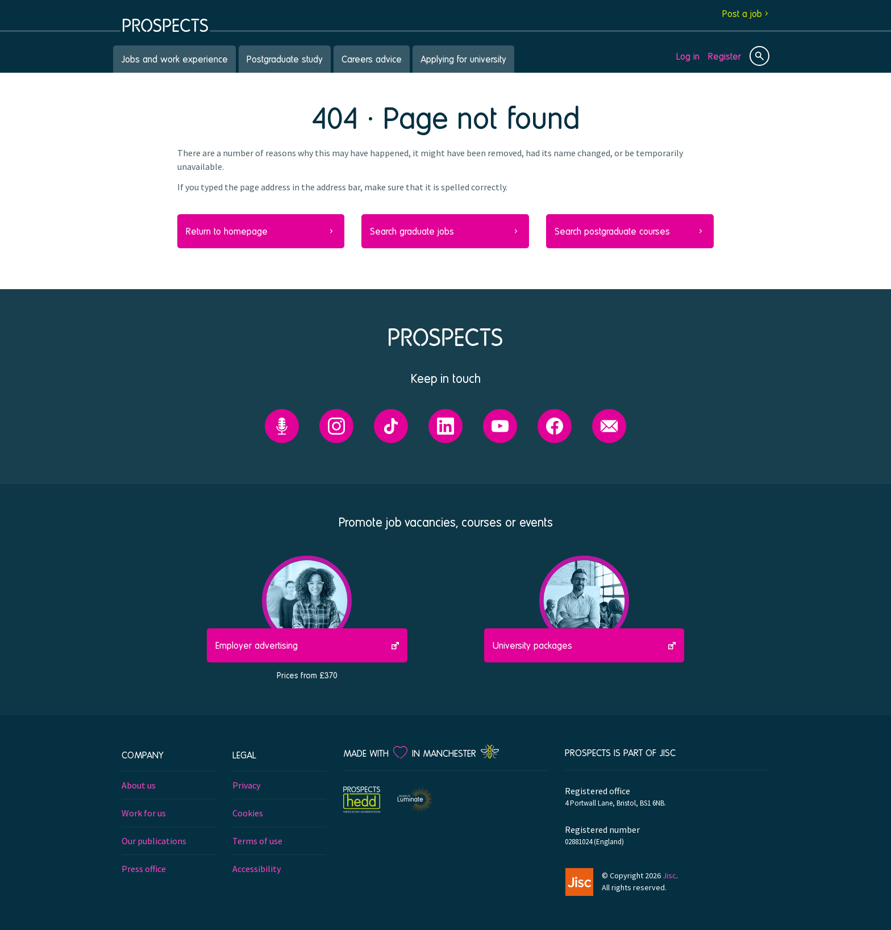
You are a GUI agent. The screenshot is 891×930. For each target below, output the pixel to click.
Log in (688, 56)
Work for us (144, 813)
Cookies (247, 813)
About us (139, 785)
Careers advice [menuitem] (372, 58)
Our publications (154, 840)
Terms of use (257, 840)
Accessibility (256, 868)
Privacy (246, 785)
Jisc (669, 875)
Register (724, 56)
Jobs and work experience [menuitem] (174, 58)
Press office (144, 868)
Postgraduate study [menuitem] (285, 58)
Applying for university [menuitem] (463, 58)
